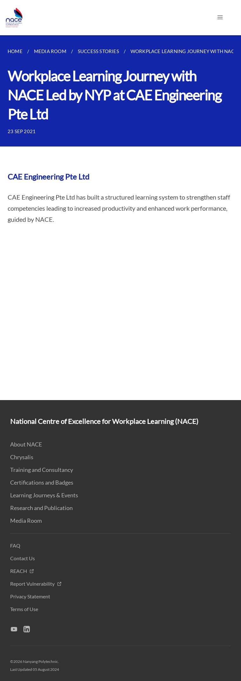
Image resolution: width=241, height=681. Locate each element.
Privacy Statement (30, 596)
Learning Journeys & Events (44, 495)
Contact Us (22, 558)
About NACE (26, 444)
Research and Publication (41, 507)
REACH (19, 571)
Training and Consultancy (41, 469)
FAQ (15, 545)
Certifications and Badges (41, 482)
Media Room (26, 520)
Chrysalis (21, 456)
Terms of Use (24, 609)
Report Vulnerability (33, 584)
